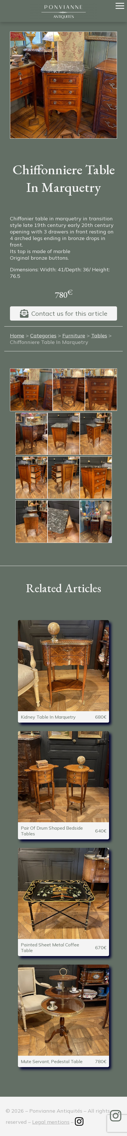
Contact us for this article (69, 313)
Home (17, 335)
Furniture (73, 335)
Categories (43, 335)
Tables (99, 335)
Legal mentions (50, 1122)
